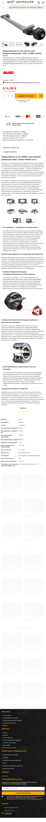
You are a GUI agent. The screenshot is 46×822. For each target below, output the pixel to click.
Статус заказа (7, 715)
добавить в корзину (26, 96)
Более (40, 464)
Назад (3, 7)
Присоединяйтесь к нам (12, 779)
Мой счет (5, 729)
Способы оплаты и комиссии (12, 760)
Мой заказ (6, 712)
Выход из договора (8, 768)
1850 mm (24, 136)
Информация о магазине (10, 754)
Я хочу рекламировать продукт (12, 720)
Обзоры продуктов (11, 148)
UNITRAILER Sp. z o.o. (9, 810)
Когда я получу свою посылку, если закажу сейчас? (23, 124)
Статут (5, 763)
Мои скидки (6, 745)
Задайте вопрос (10, 152)
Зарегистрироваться (23, 793)
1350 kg (23, 132)
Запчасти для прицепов (19, 7)
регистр (5, 732)
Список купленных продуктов (12, 740)
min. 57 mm (29, 140)
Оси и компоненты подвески (34, 7)
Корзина (5, 735)
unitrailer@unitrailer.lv (11, 807)
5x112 (21, 138)
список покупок (8, 737)
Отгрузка (5, 757)
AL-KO (11, 80)
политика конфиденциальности (13, 766)
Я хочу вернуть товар (9, 723)
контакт (5, 725)
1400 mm (25, 134)
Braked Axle (24, 411)
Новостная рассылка (9, 747)
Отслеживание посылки (10, 718)
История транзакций (9, 742)
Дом (10, 7)
